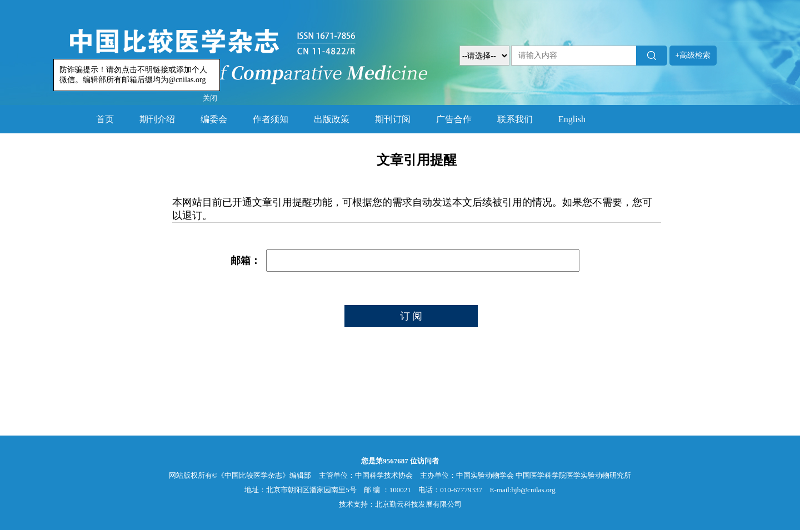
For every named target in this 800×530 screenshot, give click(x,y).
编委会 (214, 119)
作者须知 (270, 119)
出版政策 (331, 119)
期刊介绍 (157, 119)
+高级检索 (693, 55)
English (572, 119)
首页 (105, 119)
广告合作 (454, 119)
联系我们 (515, 119)
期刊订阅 (393, 119)
